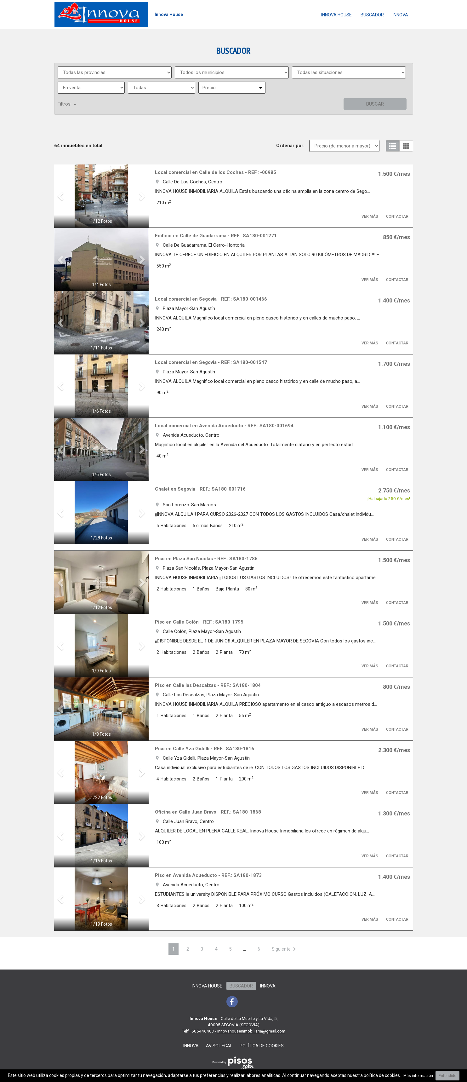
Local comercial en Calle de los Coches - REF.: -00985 (215, 172)
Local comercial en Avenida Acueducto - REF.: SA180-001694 (224, 426)
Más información (418, 1075)
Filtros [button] (67, 104)
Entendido (447, 1075)
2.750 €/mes (394, 490)
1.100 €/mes (394, 427)
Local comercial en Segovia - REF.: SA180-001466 (211, 299)
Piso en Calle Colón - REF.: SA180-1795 (199, 622)
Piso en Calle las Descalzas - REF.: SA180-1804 (208, 685)
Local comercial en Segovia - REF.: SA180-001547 (211, 362)
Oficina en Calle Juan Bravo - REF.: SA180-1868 (208, 812)
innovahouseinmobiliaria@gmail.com (251, 1030)
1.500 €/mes (394, 173)
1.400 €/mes (394, 300)
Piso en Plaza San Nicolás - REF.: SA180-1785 (206, 558)
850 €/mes (396, 237)
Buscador (372, 14)
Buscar (375, 104)
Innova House (336, 14)
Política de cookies (262, 1045)
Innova (400, 14)
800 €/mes (396, 686)
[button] (61, 195)
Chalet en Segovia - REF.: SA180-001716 (200, 489)
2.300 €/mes (394, 750)
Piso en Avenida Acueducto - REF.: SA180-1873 (208, 875)
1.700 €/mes (394, 363)
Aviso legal (219, 1045)
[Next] (285, 949)
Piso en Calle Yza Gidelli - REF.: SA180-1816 (204, 748)
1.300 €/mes (394, 813)
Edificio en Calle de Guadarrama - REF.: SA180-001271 (216, 236)
